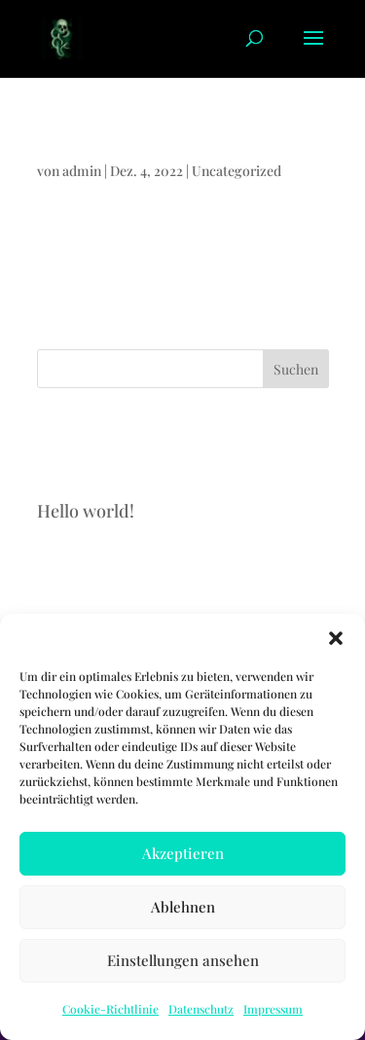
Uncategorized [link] (236, 170)
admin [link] (81, 170)
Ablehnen (183, 906)
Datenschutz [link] (201, 1009)
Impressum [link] (273, 1009)
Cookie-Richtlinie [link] (110, 1009)
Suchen (296, 369)
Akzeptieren (183, 853)
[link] (62, 37)
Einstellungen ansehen (183, 960)
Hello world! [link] (67, 144)
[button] (336, 638)
